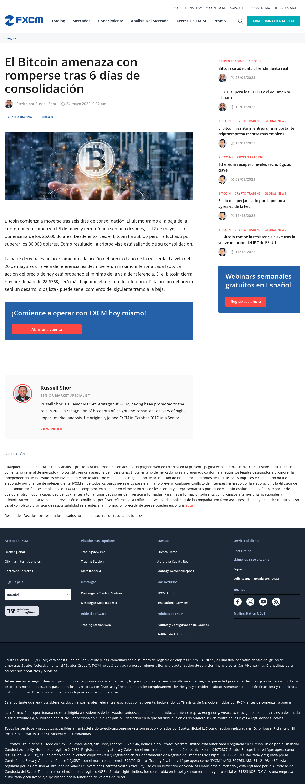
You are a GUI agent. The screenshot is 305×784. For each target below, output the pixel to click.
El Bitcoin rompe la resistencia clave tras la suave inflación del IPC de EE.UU (256, 239)
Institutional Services (172, 584)
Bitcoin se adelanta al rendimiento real (253, 68)
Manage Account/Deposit (175, 552)
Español (13, 576)
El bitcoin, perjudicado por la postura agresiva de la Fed (251, 203)
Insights (10, 38)
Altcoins (225, 157)
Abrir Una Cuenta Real (274, 21)
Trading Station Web (96, 606)
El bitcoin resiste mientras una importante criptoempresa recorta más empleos (256, 131)
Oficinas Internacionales (23, 542)
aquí (189, 486)
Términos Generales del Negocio (109, 776)
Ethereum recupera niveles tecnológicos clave (254, 167)
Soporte (239, 7)
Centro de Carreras (19, 552)
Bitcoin (47, 116)
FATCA (222, 776)
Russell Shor (45, 103)
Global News (275, 121)
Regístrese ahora (246, 301)
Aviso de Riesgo (202, 776)
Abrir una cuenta (46, 329)
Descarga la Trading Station (101, 574)
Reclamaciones (176, 776)
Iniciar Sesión (289, 7)
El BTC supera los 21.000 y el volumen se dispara (254, 94)
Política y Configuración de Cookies (183, 606)
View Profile (53, 410)
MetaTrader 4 (91, 552)
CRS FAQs (237, 776)
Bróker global (15, 533)
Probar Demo (262, 7)
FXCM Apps (165, 574)
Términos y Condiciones (24, 776)
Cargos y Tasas (150, 776)
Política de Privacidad (173, 615)
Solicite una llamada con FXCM (202, 7)
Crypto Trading (20, 116)
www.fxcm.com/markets (119, 709)
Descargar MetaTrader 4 (99, 584)
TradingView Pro (93, 533)
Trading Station (92, 542)
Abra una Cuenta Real (173, 542)
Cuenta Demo (167, 533)
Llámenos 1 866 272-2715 (251, 540)
